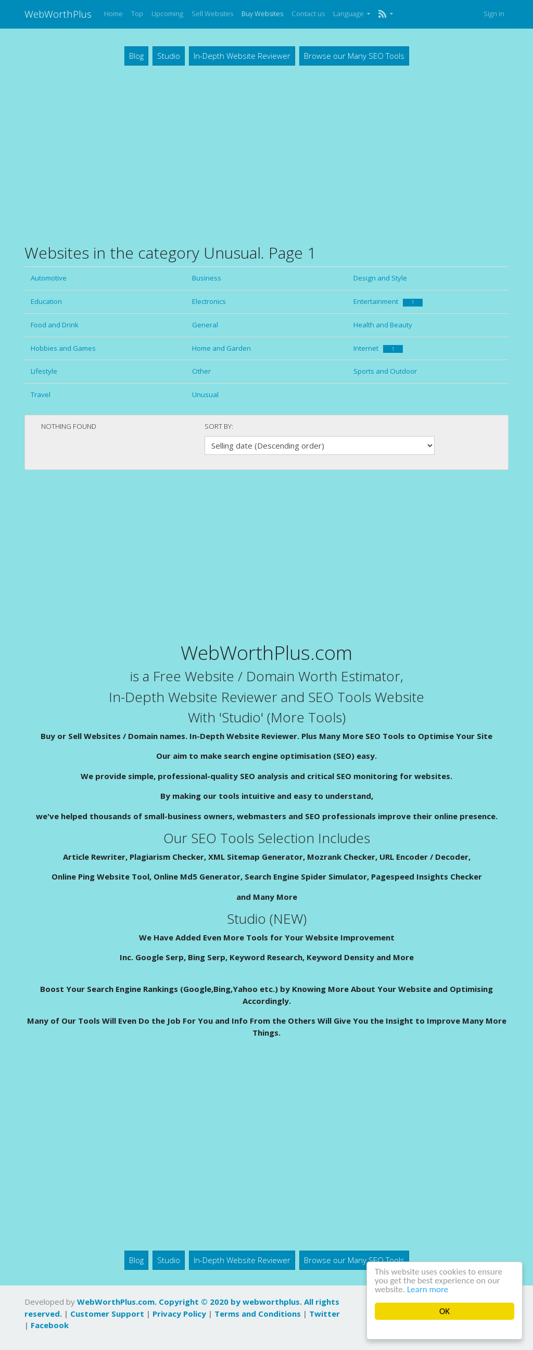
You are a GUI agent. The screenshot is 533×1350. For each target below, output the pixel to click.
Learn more (427, 1289)
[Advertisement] (266, 154)
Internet (378, 348)
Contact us (308, 13)
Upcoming (167, 13)
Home (113, 13)
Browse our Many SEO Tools (354, 55)
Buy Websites (262, 13)
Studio (168, 55)
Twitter (324, 1313)
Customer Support (107, 1313)
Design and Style (380, 278)
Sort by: (219, 426)
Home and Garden (221, 348)
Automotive (49, 278)
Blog (136, 55)
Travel (40, 394)
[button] (385, 14)
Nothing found (68, 426)
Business (206, 278)
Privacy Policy (179, 1313)
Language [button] (349, 13)
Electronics (209, 301)
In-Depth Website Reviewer (242, 55)
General (205, 324)
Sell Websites (212, 13)
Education (46, 301)
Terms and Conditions (257, 1313)
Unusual (205, 394)
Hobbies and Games (63, 348)
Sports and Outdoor (385, 371)
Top (137, 13)
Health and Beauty (382, 324)
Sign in (494, 13)
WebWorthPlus (58, 13)
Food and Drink (55, 324)
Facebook (50, 1325)
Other (201, 371)
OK (444, 1311)
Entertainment (388, 301)
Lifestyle (44, 371)
